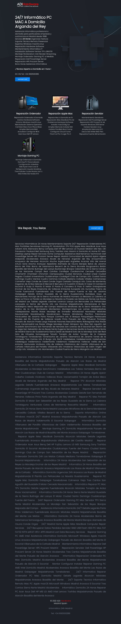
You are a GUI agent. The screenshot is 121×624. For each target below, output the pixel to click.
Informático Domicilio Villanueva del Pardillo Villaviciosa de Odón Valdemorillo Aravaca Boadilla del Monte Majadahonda (60, 424)
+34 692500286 (32, 74)
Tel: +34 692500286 (60, 613)
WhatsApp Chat (22, 79)
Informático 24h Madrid (60, 608)
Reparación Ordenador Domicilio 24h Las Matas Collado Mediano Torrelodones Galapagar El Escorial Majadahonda (60, 456)
